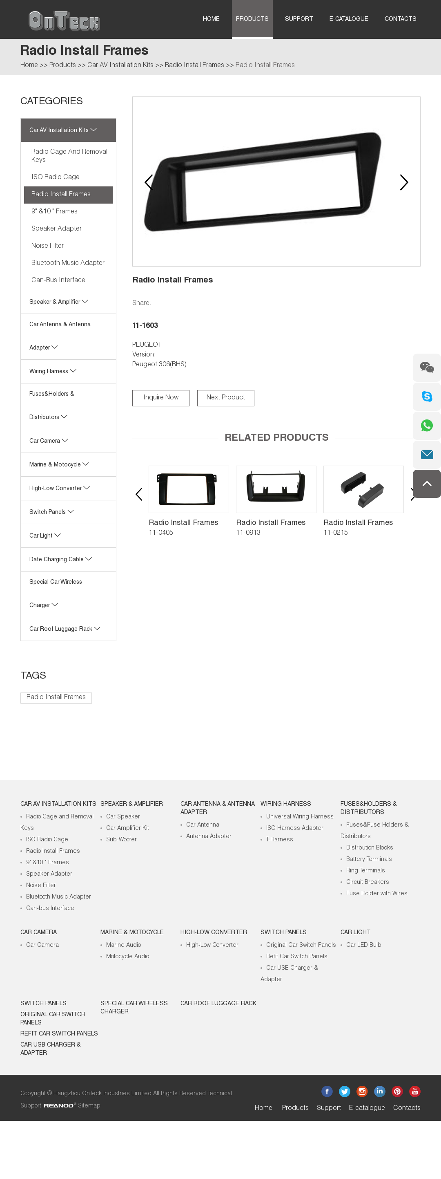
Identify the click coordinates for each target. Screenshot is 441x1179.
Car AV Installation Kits (120, 66)
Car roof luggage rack (64, 629)
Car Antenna (202, 825)
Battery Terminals (369, 860)
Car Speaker (123, 817)
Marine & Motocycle (59, 465)
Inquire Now (161, 398)
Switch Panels (51, 513)
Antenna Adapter (209, 837)
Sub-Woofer (121, 840)
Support (299, 19)
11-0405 (161, 533)
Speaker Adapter (56, 229)
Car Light (45, 536)
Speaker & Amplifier (58, 302)
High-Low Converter (212, 945)
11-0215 (335, 533)
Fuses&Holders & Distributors (369, 809)
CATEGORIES (51, 102)
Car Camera (48, 441)
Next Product (226, 398)
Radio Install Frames (194, 66)
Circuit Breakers (367, 882)
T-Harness (279, 840)
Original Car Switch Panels (301, 945)
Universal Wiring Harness (300, 817)
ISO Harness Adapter (294, 829)
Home (211, 19)
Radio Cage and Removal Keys (69, 156)
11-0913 (248, 533)
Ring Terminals (365, 871)
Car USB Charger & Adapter (50, 1049)
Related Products (277, 439)
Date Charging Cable (60, 560)
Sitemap (89, 1106)
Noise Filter (47, 246)
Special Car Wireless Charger (134, 1008)
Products (252, 19)
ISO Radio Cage (55, 178)
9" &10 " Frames (54, 212)
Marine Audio (123, 945)
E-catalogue (349, 19)
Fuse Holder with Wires (377, 894)
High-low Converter (59, 489)
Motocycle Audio (127, 957)
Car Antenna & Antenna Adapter (217, 809)
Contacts (400, 19)
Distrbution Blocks (369, 848)
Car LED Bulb (363, 945)
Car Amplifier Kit (127, 829)
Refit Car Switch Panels (296, 957)
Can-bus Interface (58, 281)
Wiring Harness (52, 372)
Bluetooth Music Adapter (68, 263)
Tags (33, 676)
